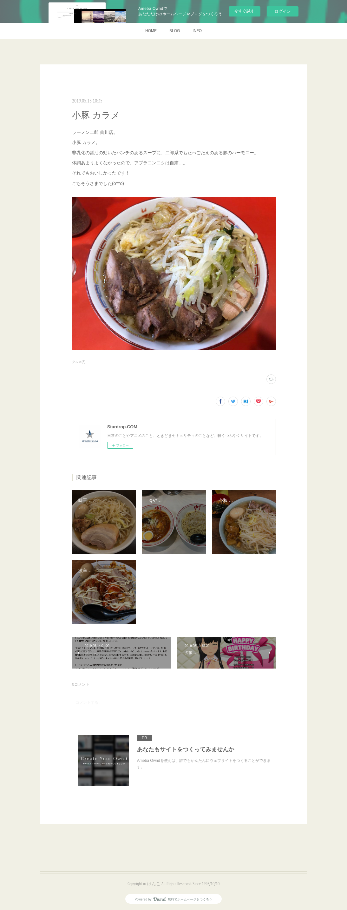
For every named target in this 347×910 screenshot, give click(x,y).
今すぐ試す (244, 11)
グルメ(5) (78, 362)
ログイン (282, 11)
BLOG (174, 31)
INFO (197, 31)
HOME (151, 31)
